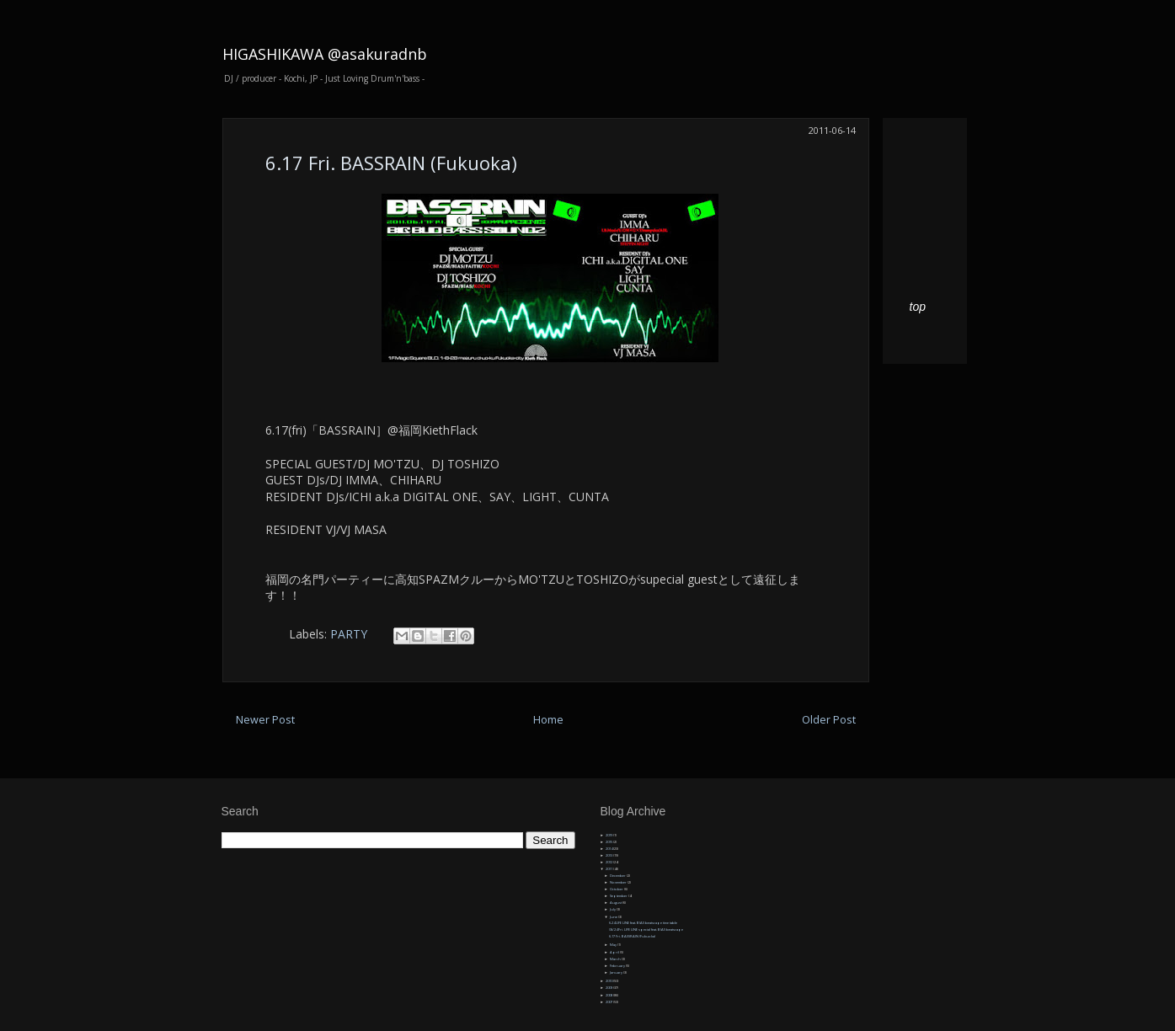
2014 (609, 849)
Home (548, 720)
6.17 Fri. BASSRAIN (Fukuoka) (391, 162)
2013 (609, 855)
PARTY (348, 634)
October (617, 889)
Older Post (829, 720)
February (618, 966)
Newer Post (265, 720)
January (616, 972)
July (613, 909)
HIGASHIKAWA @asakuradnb (324, 54)
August (616, 902)
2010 (609, 981)
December (618, 875)
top (918, 306)
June (614, 917)
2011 (609, 869)
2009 (609, 988)
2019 (609, 835)
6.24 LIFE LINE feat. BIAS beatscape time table (643, 923)
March (616, 959)
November (619, 882)
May (613, 945)
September (619, 896)
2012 (609, 862)
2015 (609, 842)
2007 (609, 1002)
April (615, 952)
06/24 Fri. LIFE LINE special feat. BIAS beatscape (646, 929)
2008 (609, 995)
